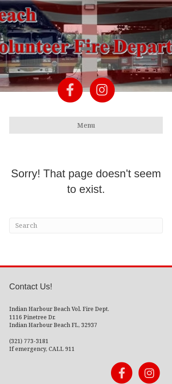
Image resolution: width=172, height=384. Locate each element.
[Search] (86, 225)
